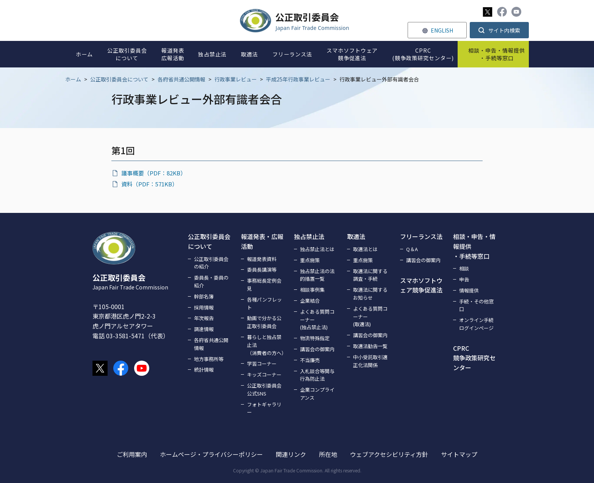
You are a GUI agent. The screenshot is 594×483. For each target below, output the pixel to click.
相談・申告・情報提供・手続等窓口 (474, 246)
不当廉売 (310, 360)
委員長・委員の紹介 (211, 281)
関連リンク (291, 454)
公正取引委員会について (119, 79)
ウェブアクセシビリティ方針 (389, 454)
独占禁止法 (309, 236)
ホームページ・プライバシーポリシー (211, 454)
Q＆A (412, 249)
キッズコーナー (264, 374)
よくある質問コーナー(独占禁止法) (317, 319)
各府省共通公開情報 (181, 79)
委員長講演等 (262, 269)
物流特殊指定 (315, 338)
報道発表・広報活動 (262, 241)
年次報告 (204, 318)
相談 (464, 268)
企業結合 (310, 300)
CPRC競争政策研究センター (474, 358)
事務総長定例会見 (264, 284)
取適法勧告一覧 (370, 346)
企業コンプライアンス (317, 393)
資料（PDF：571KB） (149, 184)
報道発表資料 (262, 259)
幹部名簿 (204, 296)
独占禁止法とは (317, 249)
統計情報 (204, 369)
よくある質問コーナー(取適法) (370, 316)
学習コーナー (262, 363)
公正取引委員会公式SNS (264, 389)
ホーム (73, 79)
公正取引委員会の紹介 (211, 262)
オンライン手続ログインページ (476, 323)
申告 (464, 279)
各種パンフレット (264, 303)
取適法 (356, 236)
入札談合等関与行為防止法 (317, 375)
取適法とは (365, 249)
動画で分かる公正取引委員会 (264, 322)
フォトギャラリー (264, 408)
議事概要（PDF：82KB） (153, 173)
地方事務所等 (209, 359)
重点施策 (310, 260)
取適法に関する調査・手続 (370, 275)
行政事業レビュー (235, 79)
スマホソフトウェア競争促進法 (421, 285)
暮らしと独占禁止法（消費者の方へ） (266, 344)
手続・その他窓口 (476, 305)
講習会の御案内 (317, 349)
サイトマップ (459, 454)
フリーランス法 (421, 236)
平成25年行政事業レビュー (298, 79)
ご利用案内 (132, 454)
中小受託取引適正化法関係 (370, 361)
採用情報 (204, 307)
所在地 (328, 454)
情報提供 (469, 290)
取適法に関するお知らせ (370, 293)
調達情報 (204, 329)
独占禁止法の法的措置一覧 (317, 275)
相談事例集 (312, 289)
